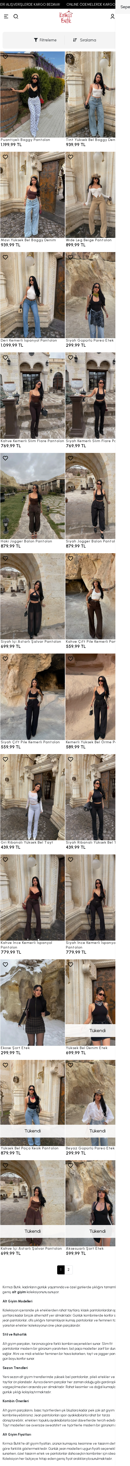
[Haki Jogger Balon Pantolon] (32, 496)
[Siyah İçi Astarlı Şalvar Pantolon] (32, 596)
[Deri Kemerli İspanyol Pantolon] (32, 295)
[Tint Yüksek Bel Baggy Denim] (97, 94)
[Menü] (6, 16)
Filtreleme (45, 40)
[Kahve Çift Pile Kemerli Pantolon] (97, 596)
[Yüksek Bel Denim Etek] (97, 1002)
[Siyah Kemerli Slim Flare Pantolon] (97, 395)
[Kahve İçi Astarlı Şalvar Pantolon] (32, 1203)
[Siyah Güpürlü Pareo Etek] (97, 295)
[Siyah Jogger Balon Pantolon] (97, 496)
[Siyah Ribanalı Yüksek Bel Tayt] (97, 797)
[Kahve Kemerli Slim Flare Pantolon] (32, 395)
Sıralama (84, 40)
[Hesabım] (112, 16)
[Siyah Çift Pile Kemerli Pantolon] (32, 697)
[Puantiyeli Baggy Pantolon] (32, 94)
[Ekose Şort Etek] (32, 1002)
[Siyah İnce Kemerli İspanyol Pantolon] (97, 897)
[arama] (16, 16)
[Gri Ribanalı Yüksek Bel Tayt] (32, 797)
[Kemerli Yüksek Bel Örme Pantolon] (97, 697)
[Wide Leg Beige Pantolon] (97, 195)
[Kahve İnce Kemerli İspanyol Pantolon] (32, 897)
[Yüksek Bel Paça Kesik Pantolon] (32, 1103)
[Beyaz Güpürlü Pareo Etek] (97, 1103)
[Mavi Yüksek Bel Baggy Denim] (32, 195)
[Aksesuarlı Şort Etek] (97, 1203)
